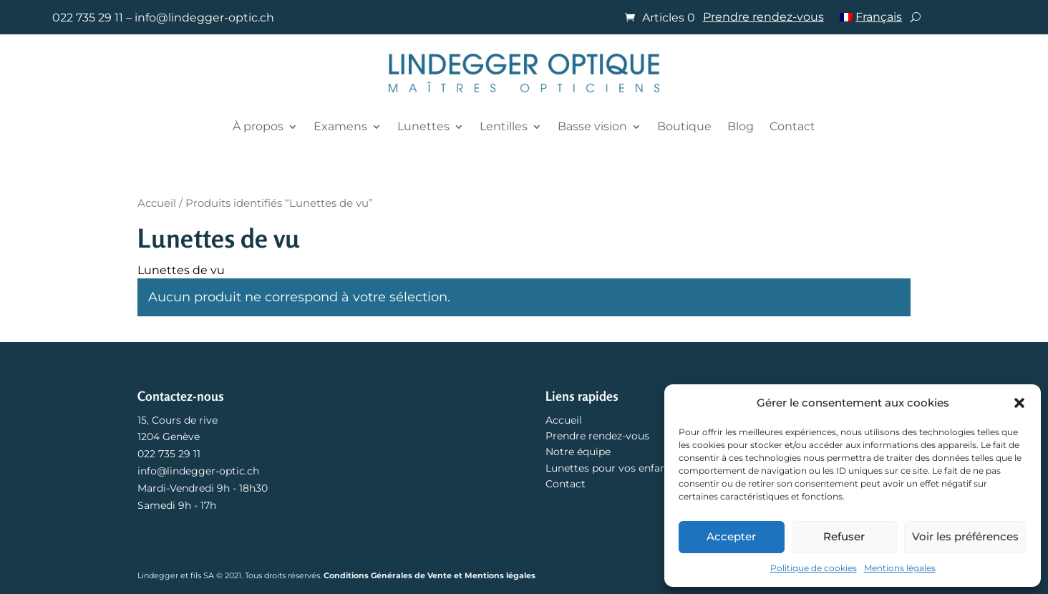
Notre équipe (578, 451)
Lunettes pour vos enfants (610, 468)
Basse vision (592, 126)
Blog (740, 126)
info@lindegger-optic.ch (204, 17)
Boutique (684, 126)
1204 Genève (168, 436)
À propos (258, 126)
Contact (792, 126)
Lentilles (504, 126)
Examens (340, 126)
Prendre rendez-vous (763, 18)
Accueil (156, 203)
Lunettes (423, 126)
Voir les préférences (965, 536)
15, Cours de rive (177, 420)
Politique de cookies (813, 568)
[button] (1019, 403)
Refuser (844, 536)
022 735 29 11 (87, 17)
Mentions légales (900, 568)
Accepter (731, 536)
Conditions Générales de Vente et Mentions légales (429, 575)
